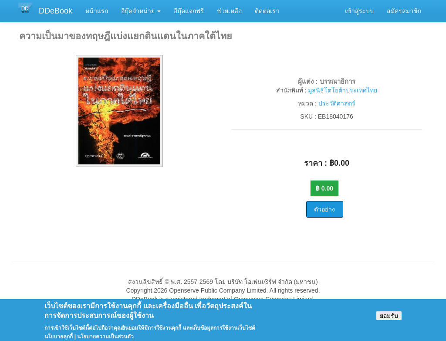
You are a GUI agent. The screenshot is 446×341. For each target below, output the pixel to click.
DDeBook (55, 11)
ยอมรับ (389, 318)
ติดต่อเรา (267, 10)
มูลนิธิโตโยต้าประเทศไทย (342, 90)
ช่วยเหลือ (229, 10)
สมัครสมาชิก (404, 10)
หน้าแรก (96, 10)
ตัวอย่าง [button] (324, 209)
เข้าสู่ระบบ (359, 10)
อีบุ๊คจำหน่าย (141, 10)
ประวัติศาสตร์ (336, 103)
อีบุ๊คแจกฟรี (189, 10)
